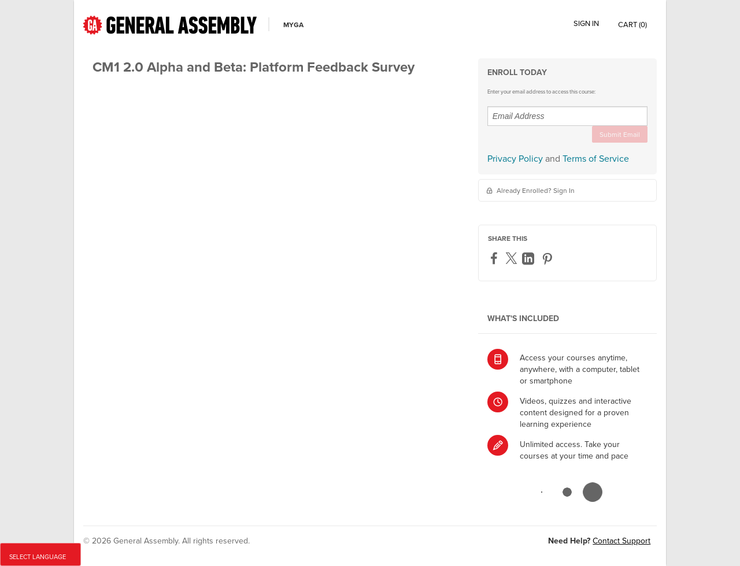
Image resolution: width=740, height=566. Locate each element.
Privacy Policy (515, 158)
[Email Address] (567, 116)
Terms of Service (596, 158)
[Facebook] (495, 259)
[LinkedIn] (529, 259)
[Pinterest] (548, 259)
